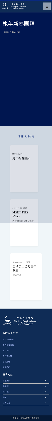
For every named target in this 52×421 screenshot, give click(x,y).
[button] (47, 6)
